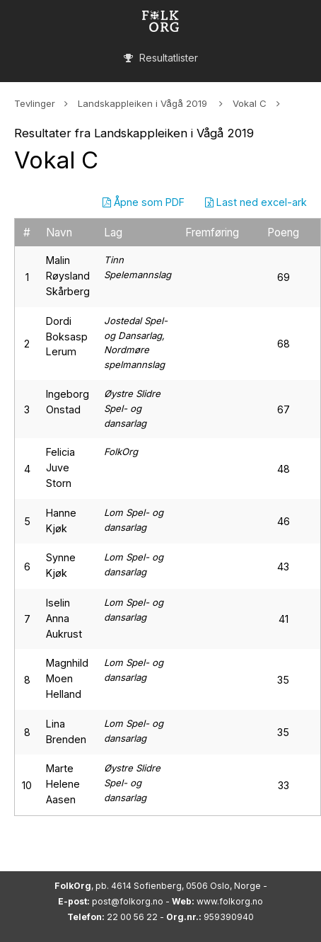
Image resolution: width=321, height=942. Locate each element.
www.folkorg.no (230, 901)
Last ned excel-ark (256, 202)
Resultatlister (161, 58)
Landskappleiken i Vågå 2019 (144, 103)
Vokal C (250, 103)
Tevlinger (34, 103)
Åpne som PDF (144, 202)
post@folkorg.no (127, 901)
